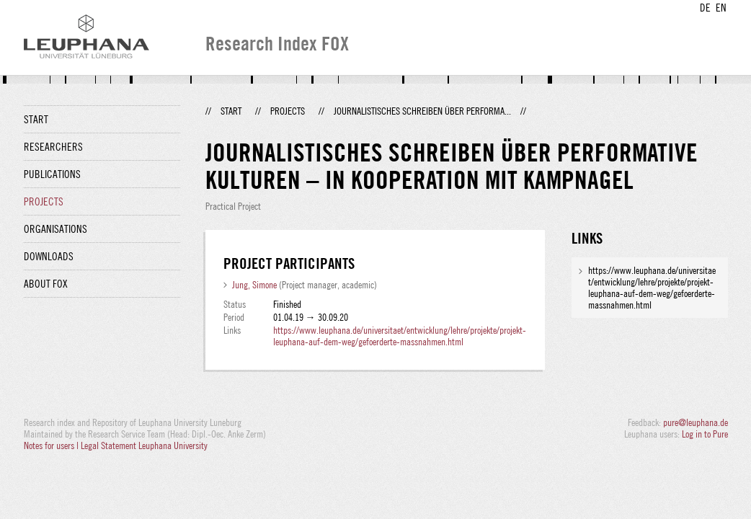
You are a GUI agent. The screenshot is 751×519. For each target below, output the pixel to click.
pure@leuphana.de (695, 422)
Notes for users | (52, 445)
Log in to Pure (705, 434)
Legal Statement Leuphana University (144, 445)
